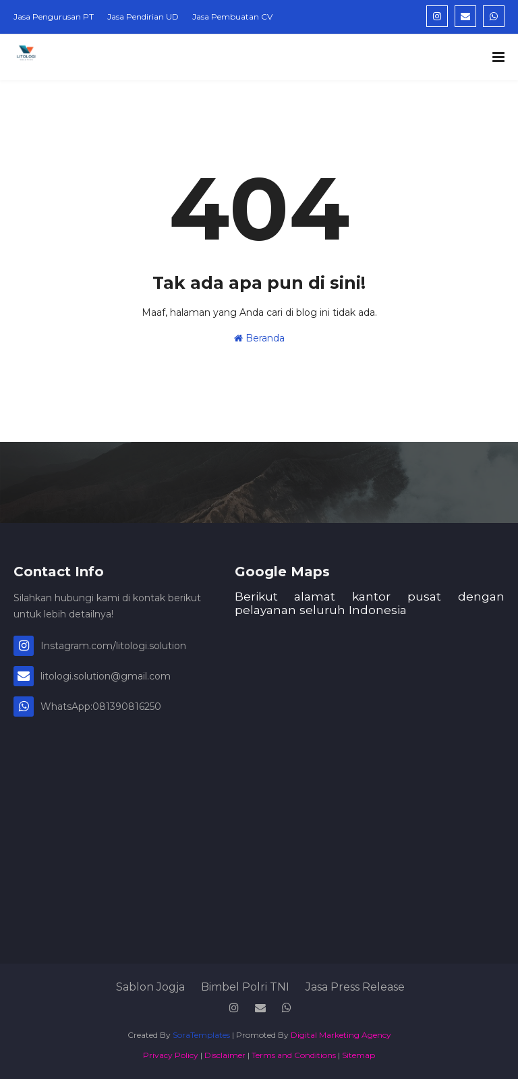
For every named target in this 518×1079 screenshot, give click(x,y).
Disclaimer (225, 1055)
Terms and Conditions (294, 1055)
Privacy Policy (170, 1055)
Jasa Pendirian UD (143, 16)
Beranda (259, 338)
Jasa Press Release (355, 986)
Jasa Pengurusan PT (53, 16)
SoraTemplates (201, 1035)
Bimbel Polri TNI (245, 986)
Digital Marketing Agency (341, 1035)
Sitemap (358, 1055)
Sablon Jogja (150, 986)
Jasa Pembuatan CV (232, 16)
